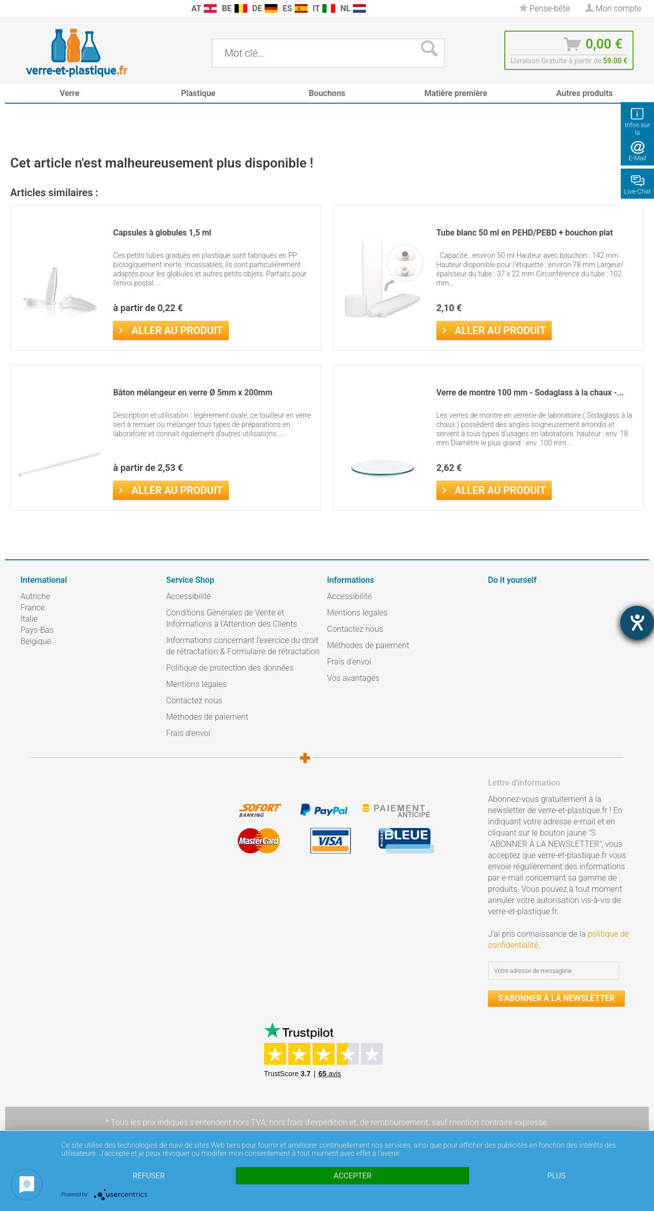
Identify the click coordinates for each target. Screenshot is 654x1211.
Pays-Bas (37, 630)
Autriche (35, 596)
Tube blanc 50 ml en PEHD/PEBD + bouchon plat (524, 233)
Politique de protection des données (230, 668)
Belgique (35, 641)
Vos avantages (353, 678)
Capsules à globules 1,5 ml (162, 233)
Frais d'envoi (188, 733)
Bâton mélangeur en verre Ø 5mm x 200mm (192, 392)
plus (556, 1175)
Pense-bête (544, 8)
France (32, 607)
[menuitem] (25, 8)
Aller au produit (170, 329)
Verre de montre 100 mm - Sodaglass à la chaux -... (530, 392)
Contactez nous (194, 700)
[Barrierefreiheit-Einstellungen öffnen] (637, 622)
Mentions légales (196, 684)
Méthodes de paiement (207, 717)
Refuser (149, 1175)
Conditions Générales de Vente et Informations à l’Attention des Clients (231, 618)
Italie (28, 619)
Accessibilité (188, 596)
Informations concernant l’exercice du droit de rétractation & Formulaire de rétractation (243, 645)
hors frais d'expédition (308, 1122)
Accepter (352, 1175)
